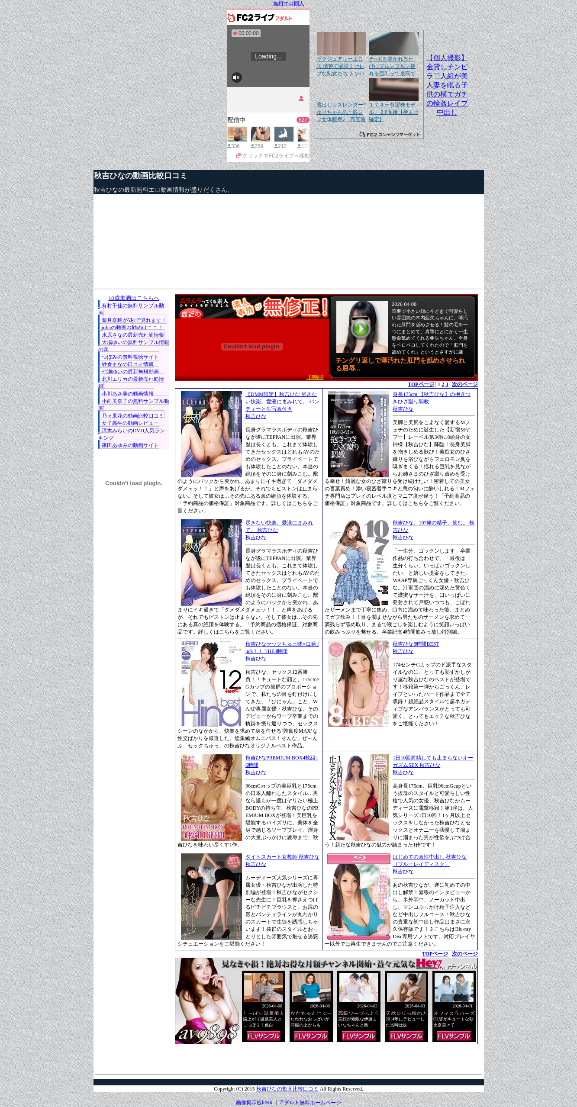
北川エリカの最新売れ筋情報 (131, 382)
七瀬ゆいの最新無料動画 (130, 372)
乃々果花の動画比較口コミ (133, 416)
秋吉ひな (255, 416)
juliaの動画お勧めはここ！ (132, 328)
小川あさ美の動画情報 (128, 394)
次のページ (465, 384)
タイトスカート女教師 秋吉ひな (282, 857)
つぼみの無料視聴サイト (130, 357)
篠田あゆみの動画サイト (130, 445)
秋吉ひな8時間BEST (416, 644)
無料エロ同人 (288, 3)
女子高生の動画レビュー (130, 423)
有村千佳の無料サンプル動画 (131, 309)
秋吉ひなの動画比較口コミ (140, 175)
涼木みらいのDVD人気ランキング (131, 434)
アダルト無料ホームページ (310, 1103)
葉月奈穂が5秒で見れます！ (134, 320)
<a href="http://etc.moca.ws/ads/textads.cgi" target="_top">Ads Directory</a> (326, 1057)
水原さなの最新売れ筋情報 (133, 335)
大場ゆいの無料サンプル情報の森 (133, 346)
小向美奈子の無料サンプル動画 (133, 405)
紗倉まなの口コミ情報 (128, 364)
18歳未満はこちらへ (134, 298)
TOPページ (421, 384)
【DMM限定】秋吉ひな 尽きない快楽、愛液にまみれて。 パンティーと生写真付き (282, 401)
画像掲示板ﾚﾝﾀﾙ (254, 1103)
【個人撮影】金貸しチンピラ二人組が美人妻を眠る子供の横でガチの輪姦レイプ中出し (447, 85)
